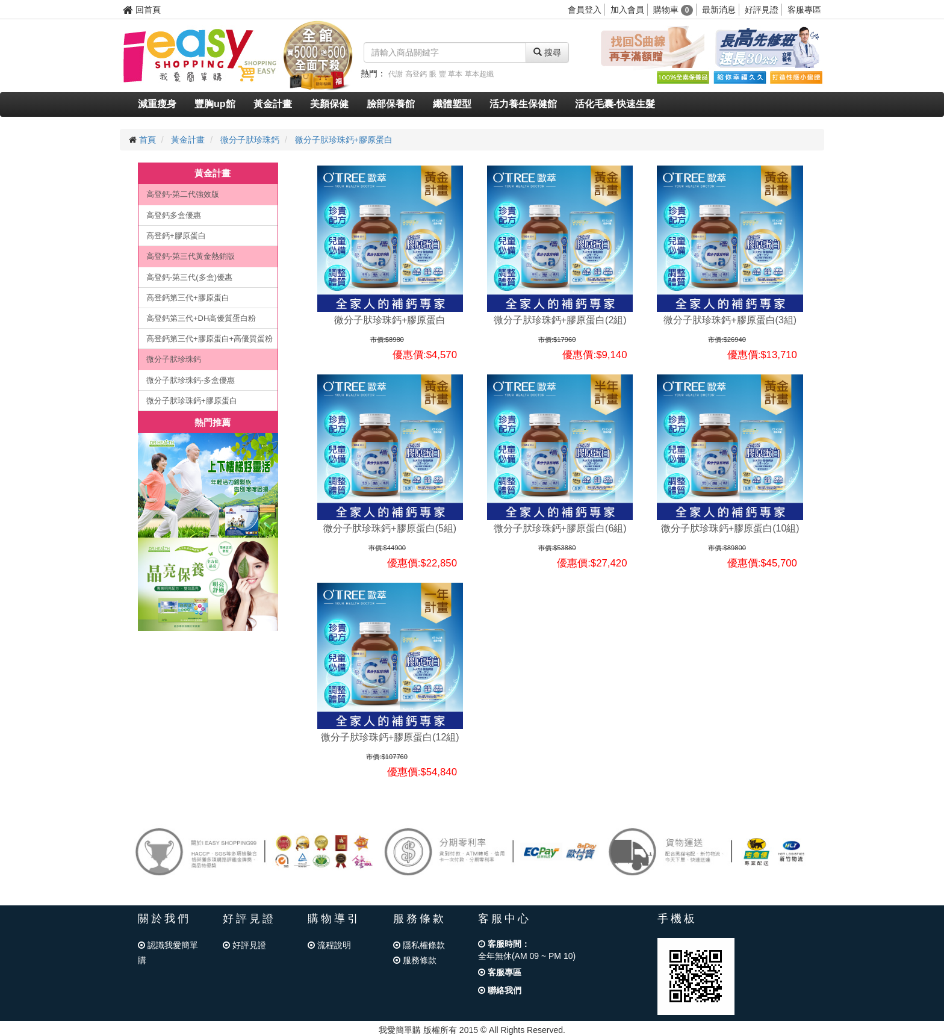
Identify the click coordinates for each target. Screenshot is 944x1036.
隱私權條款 (419, 945)
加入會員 (627, 9)
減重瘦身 (157, 104)
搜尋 (547, 52)
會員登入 (584, 9)
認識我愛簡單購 (168, 952)
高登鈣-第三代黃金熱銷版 (190, 256)
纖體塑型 (452, 104)
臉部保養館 (391, 104)
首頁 (147, 139)
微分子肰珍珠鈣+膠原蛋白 (344, 139)
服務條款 (414, 960)
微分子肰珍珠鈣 (249, 139)
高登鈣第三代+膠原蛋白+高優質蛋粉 (209, 338)
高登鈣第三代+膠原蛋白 (187, 297)
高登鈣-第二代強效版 (182, 194)
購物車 (673, 9)
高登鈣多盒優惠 (173, 215)
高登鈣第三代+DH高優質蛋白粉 (201, 318)
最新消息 (719, 9)
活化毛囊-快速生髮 (615, 104)
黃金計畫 (272, 104)
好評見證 (761, 9)
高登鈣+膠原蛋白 (176, 235)
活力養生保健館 (523, 104)
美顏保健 (329, 104)
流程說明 (329, 945)
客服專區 (804, 9)
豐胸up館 (214, 104)
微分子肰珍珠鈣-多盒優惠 (190, 380)
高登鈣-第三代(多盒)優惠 (189, 277)
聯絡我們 (499, 990)
